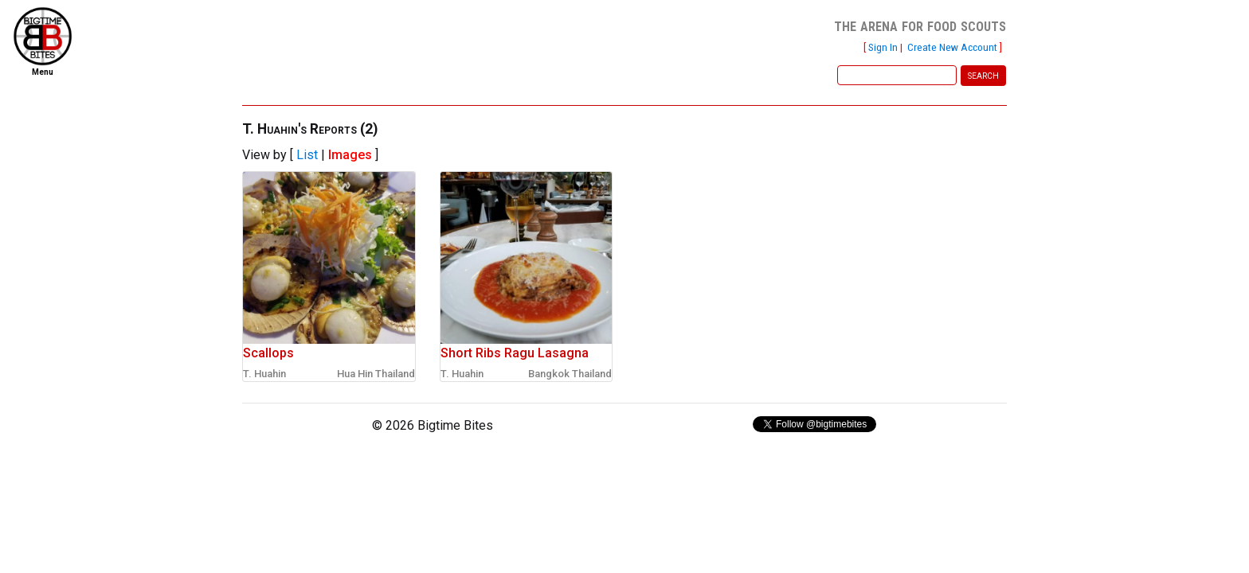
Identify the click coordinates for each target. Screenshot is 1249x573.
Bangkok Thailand (570, 374)
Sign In (883, 47)
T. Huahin (264, 374)
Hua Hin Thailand (376, 374)
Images (350, 154)
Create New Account (952, 47)
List (307, 154)
